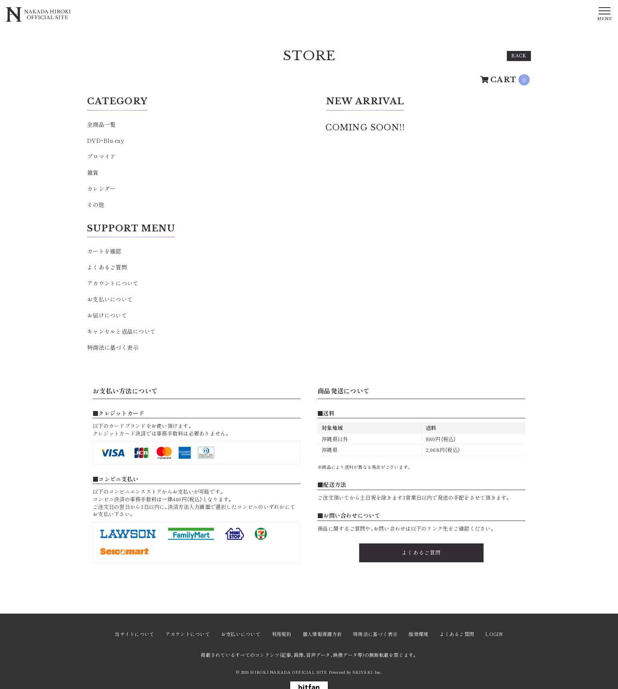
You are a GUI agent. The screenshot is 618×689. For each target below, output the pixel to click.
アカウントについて (112, 283)
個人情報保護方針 (322, 633)
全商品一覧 (101, 124)
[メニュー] (604, 13)
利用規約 (281, 633)
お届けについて (107, 315)
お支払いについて (110, 299)
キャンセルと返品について (121, 331)
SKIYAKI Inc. (367, 672)
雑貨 (93, 172)
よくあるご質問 (107, 267)
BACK (519, 56)
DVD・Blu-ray (105, 140)
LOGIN (494, 633)
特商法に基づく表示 (112, 347)
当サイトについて (134, 633)
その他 (95, 205)
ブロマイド (101, 156)
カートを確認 (104, 251)
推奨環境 (418, 633)
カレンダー (101, 188)
